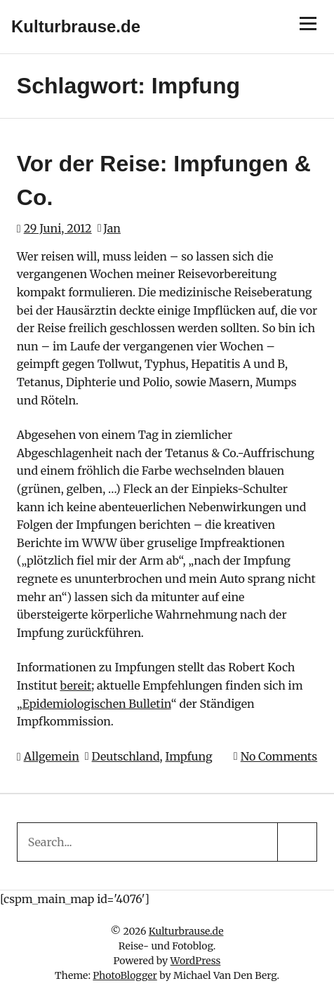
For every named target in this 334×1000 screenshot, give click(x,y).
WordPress (196, 960)
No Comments (279, 756)
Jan (112, 228)
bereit (75, 685)
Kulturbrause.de (75, 26)
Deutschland (126, 756)
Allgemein (51, 756)
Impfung (188, 756)
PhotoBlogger (125, 975)
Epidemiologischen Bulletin (96, 704)
